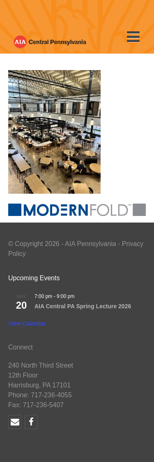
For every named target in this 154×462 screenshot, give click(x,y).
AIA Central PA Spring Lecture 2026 (82, 306)
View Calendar (27, 323)
